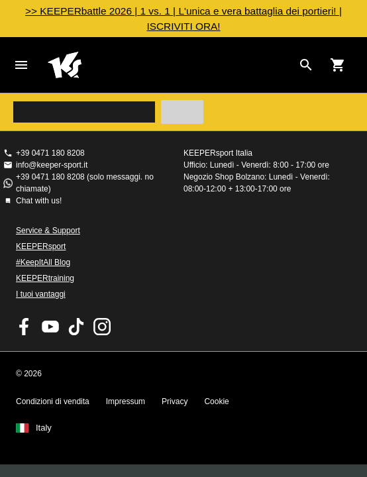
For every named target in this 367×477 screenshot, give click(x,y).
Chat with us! (39, 200)
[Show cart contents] (338, 65)
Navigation (21, 65)
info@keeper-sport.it (51, 165)
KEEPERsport (41, 246)
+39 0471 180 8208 (50, 153)
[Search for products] (306, 65)
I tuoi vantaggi (41, 294)
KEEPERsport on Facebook (24, 326)
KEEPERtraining (45, 278)
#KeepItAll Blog (43, 262)
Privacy (174, 401)
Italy (44, 428)
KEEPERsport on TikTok (76, 326)
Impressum (125, 401)
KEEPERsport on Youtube (50, 326)
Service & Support (48, 230)
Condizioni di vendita (52, 401)
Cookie (216, 401)
